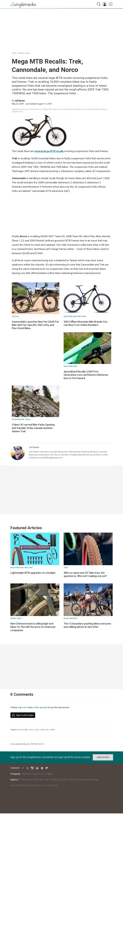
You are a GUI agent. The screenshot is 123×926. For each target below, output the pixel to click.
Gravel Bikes (16, 618)
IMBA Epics (56, 779)
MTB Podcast (26, 779)
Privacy (55, 785)
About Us (26, 773)
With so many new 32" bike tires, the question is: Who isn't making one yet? (85, 574)
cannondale (23, 729)
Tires (66, 568)
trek (47, 729)
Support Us (38, 773)
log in (20, 707)
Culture (21, 53)
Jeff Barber (19, 100)
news (31, 729)
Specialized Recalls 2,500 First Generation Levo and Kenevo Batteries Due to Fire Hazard (86, 375)
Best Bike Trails (42, 779)
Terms (48, 785)
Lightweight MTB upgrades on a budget (32, 572)
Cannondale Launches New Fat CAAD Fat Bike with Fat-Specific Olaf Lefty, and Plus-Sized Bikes (35, 325)
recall (42, 729)
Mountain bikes (70, 366)
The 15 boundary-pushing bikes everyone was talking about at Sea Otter (87, 625)
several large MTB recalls (49, 151)
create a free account (37, 707)
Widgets (49, 773)
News (27, 53)
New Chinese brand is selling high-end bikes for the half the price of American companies (32, 627)
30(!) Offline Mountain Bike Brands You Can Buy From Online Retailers (85, 323)
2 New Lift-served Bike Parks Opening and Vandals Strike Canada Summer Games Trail (33, 428)
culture (52, 729)
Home (14, 53)
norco (36, 729)
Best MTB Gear (70, 779)
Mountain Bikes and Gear (75, 316)
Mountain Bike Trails (21, 419)
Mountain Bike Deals (89, 779)
